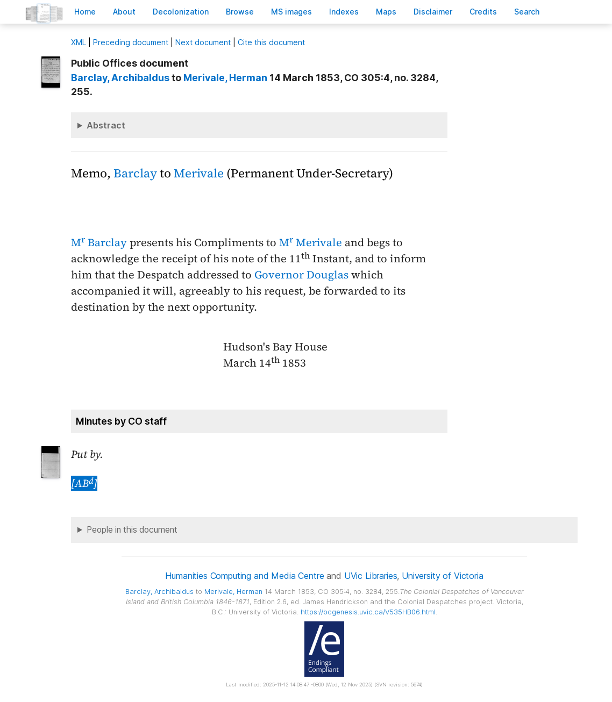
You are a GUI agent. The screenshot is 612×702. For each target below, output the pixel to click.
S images (291, 11)
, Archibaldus (120, 77)
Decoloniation (181, 11)
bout (124, 11)
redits (483, 11)
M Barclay (99, 242)
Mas (386, 11)
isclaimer (433, 11)
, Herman (225, 77)
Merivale (199, 173)
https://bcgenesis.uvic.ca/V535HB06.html (368, 612)
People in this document (132, 530)
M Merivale (310, 242)
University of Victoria (442, 575)
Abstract (106, 125)
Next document (203, 42)
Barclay (135, 173)
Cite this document (271, 42)
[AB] (84, 483)
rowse (240, 11)
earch (527, 11)
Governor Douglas (301, 274)
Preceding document (130, 42)
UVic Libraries (370, 575)
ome (85, 11)
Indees (344, 11)
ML (78, 42)
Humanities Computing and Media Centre (244, 575)
